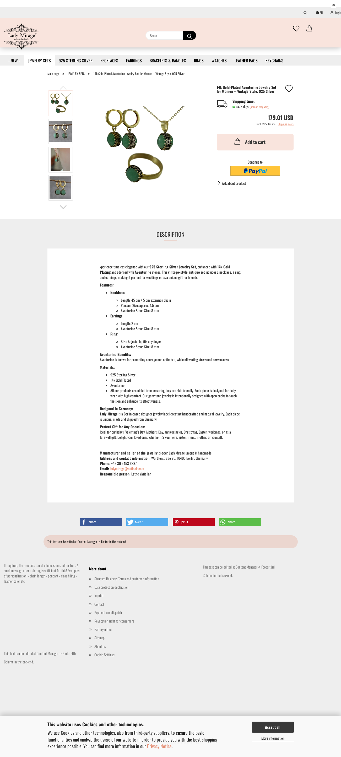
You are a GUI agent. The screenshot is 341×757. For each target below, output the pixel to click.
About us (100, 646)
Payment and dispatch (108, 612)
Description (170, 234)
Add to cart (249, 141)
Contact (99, 604)
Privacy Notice (159, 746)
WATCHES (219, 60)
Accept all (272, 727)
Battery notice (103, 629)
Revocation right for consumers (114, 621)
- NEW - (14, 60)
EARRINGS (134, 60)
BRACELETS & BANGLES (168, 60)
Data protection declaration (111, 587)
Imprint (99, 595)
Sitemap (99, 637)
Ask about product (234, 183)
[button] (309, 29)
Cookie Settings (104, 654)
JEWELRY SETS (39, 60)
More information (272, 738)
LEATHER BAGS (246, 60)
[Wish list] (296, 29)
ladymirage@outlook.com (127, 468)
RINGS (199, 60)
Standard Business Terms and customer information (126, 578)
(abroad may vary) (259, 107)
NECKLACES (109, 60)
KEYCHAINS (274, 60)
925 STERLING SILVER (76, 60)
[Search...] (189, 35)
